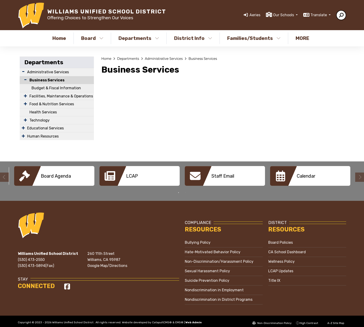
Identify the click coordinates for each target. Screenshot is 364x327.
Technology (39, 120)
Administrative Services (48, 72)
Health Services (43, 112)
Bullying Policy (198, 239)
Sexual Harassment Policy (207, 267)
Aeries (254, 15)
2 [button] (185, 189)
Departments (138, 38)
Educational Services (45, 128)
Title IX (274, 277)
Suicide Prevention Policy (207, 277)
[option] (54, 176)
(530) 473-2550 (31, 256)
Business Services (46, 80)
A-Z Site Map (333, 319)
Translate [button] (319, 15)
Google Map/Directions (107, 262)
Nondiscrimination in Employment (214, 286)
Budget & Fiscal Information (56, 88)
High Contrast (309, 319)
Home (59, 38)
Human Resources (43, 136)
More (304, 38)
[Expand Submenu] (23, 71)
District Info (193, 38)
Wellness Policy (281, 258)
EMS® (179, 319)
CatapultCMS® (162, 319)
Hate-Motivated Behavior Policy (212, 248)
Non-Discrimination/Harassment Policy (219, 258)
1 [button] (178, 189)
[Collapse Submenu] (24, 79)
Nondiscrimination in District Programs (218, 296)
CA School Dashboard (287, 248)
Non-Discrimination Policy (272, 319)
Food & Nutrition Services (51, 104)
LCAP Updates (280, 267)
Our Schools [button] (284, 15)
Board (92, 38)
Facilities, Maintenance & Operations (61, 96)
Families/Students (254, 38)
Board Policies (280, 239)
